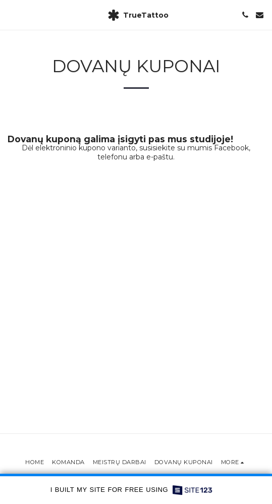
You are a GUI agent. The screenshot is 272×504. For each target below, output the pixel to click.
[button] (11, 14)
